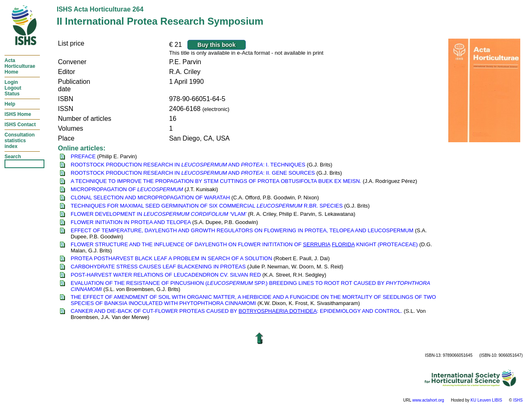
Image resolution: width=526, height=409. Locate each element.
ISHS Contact (20, 124)
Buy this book (217, 45)
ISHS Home (18, 114)
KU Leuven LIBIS (486, 400)
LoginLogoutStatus (13, 88)
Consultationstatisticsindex (20, 140)
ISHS (518, 400)
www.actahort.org (428, 400)
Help (10, 104)
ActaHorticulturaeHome (20, 66)
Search (13, 156)
